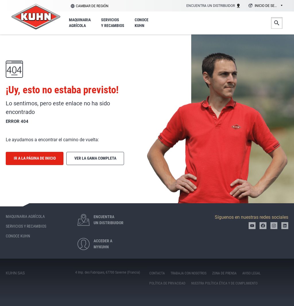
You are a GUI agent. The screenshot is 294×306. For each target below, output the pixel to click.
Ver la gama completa (95, 158)
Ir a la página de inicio (35, 158)
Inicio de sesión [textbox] (268, 6)
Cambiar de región (92, 6)
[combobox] (265, 6)
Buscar (277, 23)
